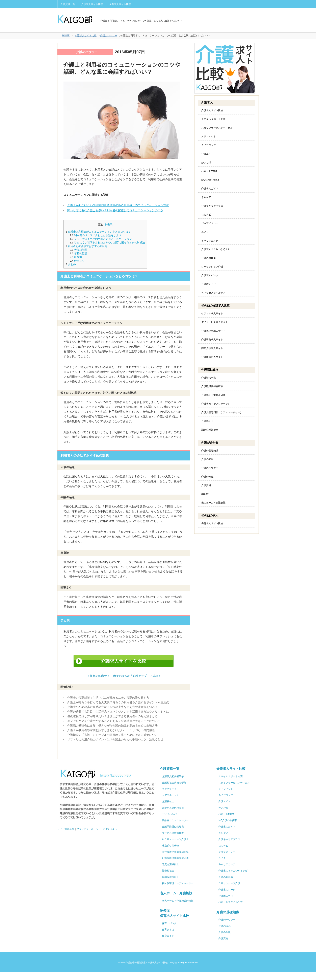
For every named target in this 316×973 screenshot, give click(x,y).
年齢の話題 (80, 253)
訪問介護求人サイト (212, 348)
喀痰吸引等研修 (170, 846)
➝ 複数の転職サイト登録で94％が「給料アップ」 (124, 676)
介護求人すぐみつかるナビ (215, 249)
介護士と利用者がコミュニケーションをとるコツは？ (99, 231)
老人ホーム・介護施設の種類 (177, 901)
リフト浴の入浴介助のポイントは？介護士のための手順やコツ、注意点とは (115, 740)
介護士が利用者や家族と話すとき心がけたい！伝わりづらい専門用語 (111, 731)
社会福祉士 (168, 871)
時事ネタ (79, 260)
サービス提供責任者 (173, 833)
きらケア (206, 197)
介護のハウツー (108, 35)
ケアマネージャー (171, 796)
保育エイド (168, 936)
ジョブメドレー (209, 223)
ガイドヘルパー (170, 815)
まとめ (72, 264)
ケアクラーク (169, 789)
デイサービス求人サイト (214, 322)
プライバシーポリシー (89, 829)
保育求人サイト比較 (120, 4)
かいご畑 (206, 162)
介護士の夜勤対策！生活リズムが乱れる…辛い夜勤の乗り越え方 (108, 698)
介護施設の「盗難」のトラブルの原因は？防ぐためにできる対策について (113, 735)
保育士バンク (169, 924)
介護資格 (206, 485)
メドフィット (208, 136)
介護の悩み (207, 459)
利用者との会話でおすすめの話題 (87, 246)
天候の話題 (80, 249)
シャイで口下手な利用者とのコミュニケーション (103, 238)
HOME (66, 35)
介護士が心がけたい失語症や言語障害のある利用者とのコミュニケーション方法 (118, 205)
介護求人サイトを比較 (123, 661)
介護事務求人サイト (212, 339)
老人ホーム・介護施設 (213, 502)
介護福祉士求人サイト (213, 330)
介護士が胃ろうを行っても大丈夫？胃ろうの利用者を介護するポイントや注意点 (118, 703)
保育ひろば (168, 930)
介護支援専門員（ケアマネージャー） (221, 412)
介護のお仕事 (208, 258)
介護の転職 (207, 476)
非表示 (108, 224)
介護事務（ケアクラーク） (215, 403)
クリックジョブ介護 (212, 266)
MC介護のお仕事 (210, 179)
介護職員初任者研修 (212, 386)
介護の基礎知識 (209, 450)
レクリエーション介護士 (175, 840)
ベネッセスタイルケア (213, 292)
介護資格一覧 (67, 4)
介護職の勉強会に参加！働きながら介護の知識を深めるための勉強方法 (112, 726)
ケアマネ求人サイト (212, 313)
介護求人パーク (209, 275)
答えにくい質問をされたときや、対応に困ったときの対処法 (109, 242)
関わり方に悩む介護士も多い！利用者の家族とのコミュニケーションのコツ (115, 210)
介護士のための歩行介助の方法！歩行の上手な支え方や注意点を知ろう (112, 707)
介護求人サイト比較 (92, 4)
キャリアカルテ (209, 240)
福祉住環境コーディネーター (177, 884)
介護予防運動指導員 (173, 827)
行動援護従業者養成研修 (175, 859)
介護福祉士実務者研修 (213, 395)
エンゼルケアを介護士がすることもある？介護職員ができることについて (113, 721)
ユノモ (205, 232)
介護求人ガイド (209, 188)
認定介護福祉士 (209, 429)
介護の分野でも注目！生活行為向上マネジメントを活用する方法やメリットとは (118, 712)
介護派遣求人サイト (212, 356)
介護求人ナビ (208, 284)
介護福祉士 (207, 421)
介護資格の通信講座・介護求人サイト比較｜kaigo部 (151, 963)
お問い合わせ (110, 829)
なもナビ (206, 214)
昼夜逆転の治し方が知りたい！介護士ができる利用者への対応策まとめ (112, 717)
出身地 (78, 257)
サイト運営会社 (65, 829)
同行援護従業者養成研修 (175, 852)
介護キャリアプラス (212, 205)
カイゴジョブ (208, 145)
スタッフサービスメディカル (217, 127)
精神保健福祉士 (170, 878)
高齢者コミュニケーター (175, 821)
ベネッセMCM (209, 171)
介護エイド (207, 153)
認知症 (205, 494)
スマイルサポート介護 (213, 119)
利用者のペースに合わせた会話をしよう (97, 235)
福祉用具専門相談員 (173, 808)
